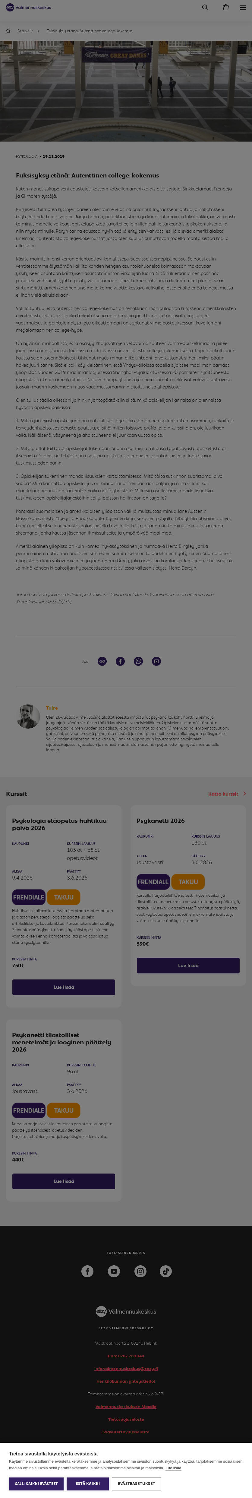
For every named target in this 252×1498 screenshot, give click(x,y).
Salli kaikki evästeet (36, 1484)
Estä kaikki (88, 1484)
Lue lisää (173, 1468)
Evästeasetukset (136, 1484)
